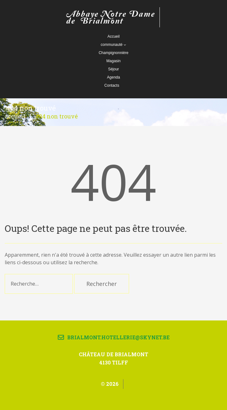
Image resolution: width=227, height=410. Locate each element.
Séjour (113, 69)
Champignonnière (113, 53)
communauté (113, 44)
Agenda (113, 77)
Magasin (113, 61)
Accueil (113, 36)
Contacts (111, 85)
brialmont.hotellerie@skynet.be (118, 337)
